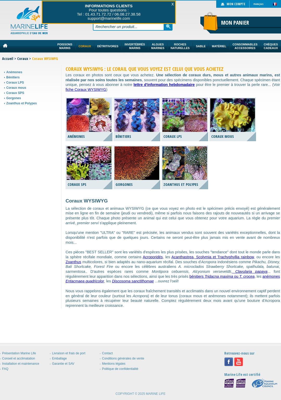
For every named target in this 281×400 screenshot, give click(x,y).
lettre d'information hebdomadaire (164, 85)
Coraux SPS (15, 93)
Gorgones (13, 98)
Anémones (14, 72)
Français (258, 4)
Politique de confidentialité (120, 369)
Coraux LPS (15, 82)
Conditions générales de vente (123, 358)
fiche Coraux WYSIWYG (86, 89)
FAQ (5, 369)
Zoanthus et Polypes (21, 103)
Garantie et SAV (63, 363)
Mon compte (236, 4)
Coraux (22, 58)
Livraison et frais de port (68, 353)
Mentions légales (113, 363)
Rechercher (168, 26)
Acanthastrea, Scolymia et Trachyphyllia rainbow (212, 257)
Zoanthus (73, 262)
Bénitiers (13, 77)
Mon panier (235, 22)
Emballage (59, 358)
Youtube (238, 361)
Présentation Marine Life (19, 353)
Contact (107, 353)
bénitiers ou (221, 276)
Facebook (228, 361)
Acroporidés (153, 257)
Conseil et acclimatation (18, 358)
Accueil (7, 58)
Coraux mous (16, 88)
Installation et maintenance (20, 363)
